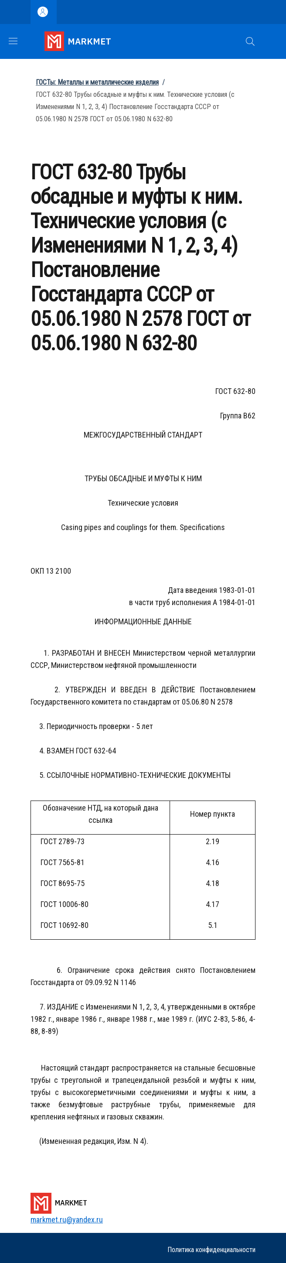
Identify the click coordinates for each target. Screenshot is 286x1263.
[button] (250, 41)
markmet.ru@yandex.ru (67, 1219)
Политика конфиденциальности (211, 1250)
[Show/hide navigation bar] (13, 41)
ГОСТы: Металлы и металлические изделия (97, 82)
